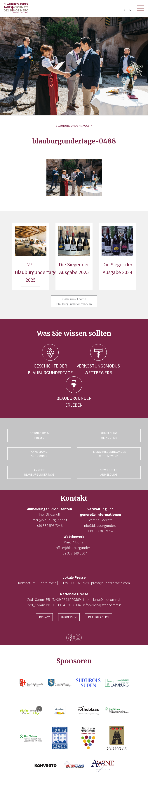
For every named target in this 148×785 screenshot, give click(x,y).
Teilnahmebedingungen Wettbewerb (108, 454)
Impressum (69, 617)
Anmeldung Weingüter (108, 435)
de (130, 10)
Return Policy (98, 617)
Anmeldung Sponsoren (39, 454)
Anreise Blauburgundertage (39, 472)
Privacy (44, 617)
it (124, 10)
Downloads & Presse (39, 435)
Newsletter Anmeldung (109, 472)
